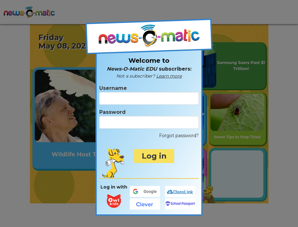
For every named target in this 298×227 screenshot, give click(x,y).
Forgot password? (179, 135)
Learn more (169, 76)
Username (149, 95)
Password (149, 119)
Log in (154, 155)
